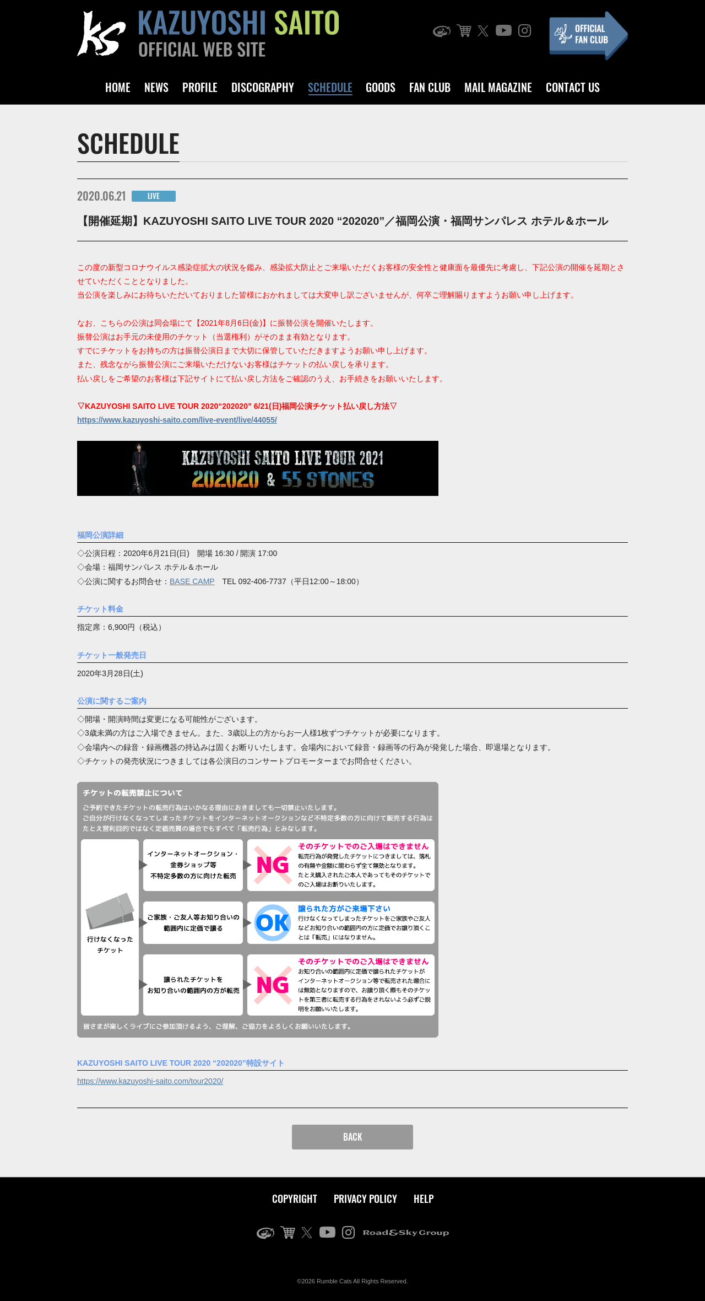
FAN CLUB (430, 87)
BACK (352, 1136)
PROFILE (200, 87)
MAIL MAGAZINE (498, 87)
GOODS (380, 87)
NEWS (156, 87)
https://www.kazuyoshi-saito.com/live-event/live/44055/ (177, 419)
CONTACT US (573, 87)
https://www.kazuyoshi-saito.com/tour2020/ (150, 1081)
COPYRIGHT (294, 1198)
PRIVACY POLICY (365, 1198)
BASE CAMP (192, 581)
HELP (423, 1198)
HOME (118, 87)
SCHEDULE (330, 87)
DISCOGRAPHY (262, 87)
